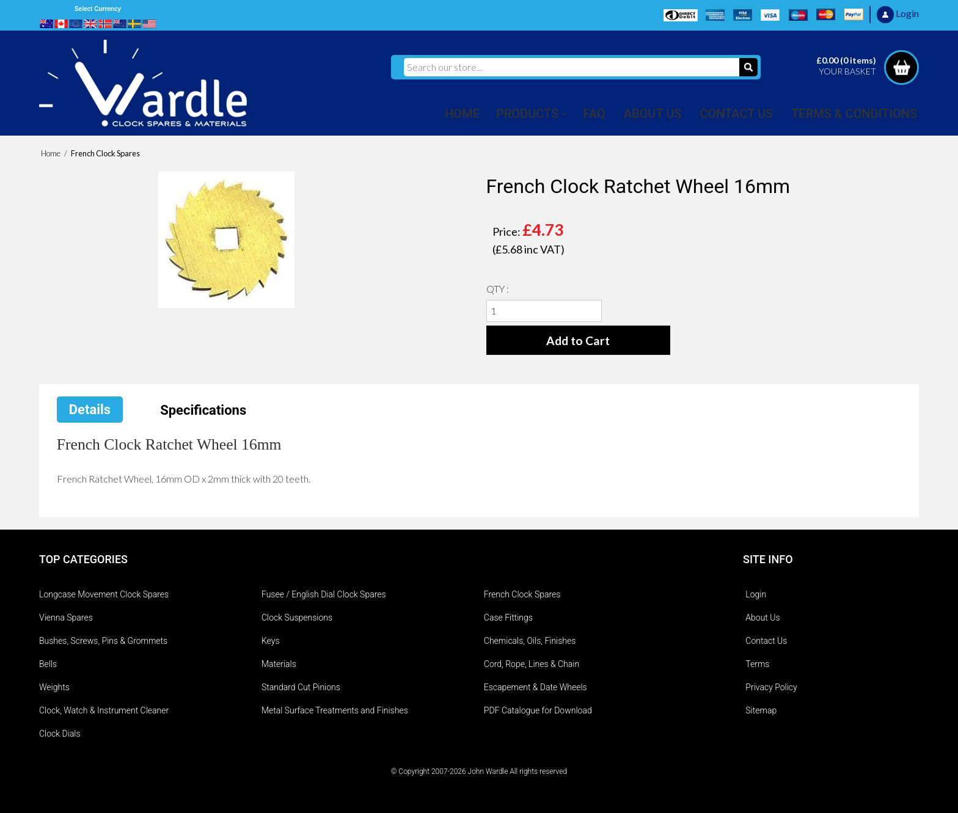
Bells (48, 664)
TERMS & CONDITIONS (854, 113)
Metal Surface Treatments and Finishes (334, 710)
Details (90, 409)
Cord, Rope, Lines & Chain (531, 664)
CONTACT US (736, 113)
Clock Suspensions (296, 617)
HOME (462, 113)
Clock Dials (60, 733)
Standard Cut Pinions (300, 687)
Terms (757, 664)
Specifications (203, 410)
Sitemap (761, 710)
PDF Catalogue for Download (538, 710)
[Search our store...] (571, 67)
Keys (270, 641)
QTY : (497, 288)
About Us (762, 617)
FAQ (594, 113)
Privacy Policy (771, 687)
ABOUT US (653, 113)
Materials (278, 664)
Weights (54, 687)
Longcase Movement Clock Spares (104, 594)
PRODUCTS (527, 113)
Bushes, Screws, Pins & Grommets (103, 641)
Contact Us (766, 641)
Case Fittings (508, 617)
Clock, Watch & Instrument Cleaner (104, 710)
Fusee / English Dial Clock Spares (323, 594)
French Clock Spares (522, 594)
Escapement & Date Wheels (535, 687)
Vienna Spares (66, 617)
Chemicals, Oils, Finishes (530, 641)
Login (755, 594)
